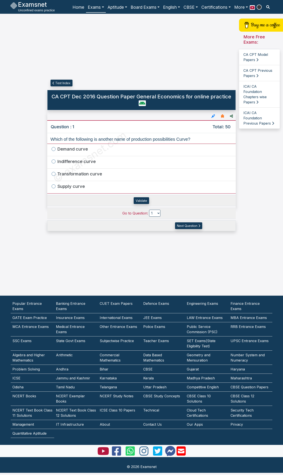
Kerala (148, 378)
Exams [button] (94, 7)
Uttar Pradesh (155, 387)
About (105, 424)
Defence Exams (156, 303)
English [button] (170, 7)
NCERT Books (24, 396)
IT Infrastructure (70, 424)
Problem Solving (26, 369)
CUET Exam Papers (116, 303)
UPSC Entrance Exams (250, 341)
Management (23, 424)
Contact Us (152, 424)
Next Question (188, 226)
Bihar (104, 369)
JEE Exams (152, 318)
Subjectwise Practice (117, 341)
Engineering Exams (202, 303)
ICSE (16, 378)
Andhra (62, 369)
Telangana (108, 387)
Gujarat (193, 369)
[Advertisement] (20, 80)
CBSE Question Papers (249, 387)
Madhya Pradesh (201, 378)
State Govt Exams (70, 341)
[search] (268, 7)
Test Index (61, 83)
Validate (141, 200)
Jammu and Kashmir (73, 378)
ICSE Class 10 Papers (117, 410)
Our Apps (195, 424)
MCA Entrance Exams (30, 326)
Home (78, 7)
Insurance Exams (70, 318)
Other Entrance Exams (118, 326)
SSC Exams (22, 341)
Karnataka (108, 378)
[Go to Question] (154, 213)
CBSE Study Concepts (161, 396)
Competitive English (203, 387)
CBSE (148, 369)
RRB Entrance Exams (248, 326)
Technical (151, 410)
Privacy (237, 424)
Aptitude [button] (116, 7)
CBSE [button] (189, 7)
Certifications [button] (214, 7)
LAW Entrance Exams (205, 318)
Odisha (18, 387)
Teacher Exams (156, 341)
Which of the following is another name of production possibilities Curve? (120, 139)
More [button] (239, 7)
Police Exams (154, 326)
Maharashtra (241, 378)
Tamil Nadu (65, 387)
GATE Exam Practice (29, 318)
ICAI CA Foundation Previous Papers (258, 118)
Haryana (238, 369)
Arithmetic (64, 355)
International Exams (116, 318)
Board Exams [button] (144, 7)
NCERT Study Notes (116, 396)
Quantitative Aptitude (29, 433)
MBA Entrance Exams (249, 318)
